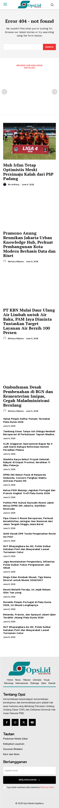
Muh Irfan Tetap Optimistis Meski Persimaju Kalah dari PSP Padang (28, 171)
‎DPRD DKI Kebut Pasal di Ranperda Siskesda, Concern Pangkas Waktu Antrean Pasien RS (24, 477)
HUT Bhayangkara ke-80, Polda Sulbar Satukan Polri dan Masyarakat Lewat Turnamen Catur (27, 549)
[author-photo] (5, 184)
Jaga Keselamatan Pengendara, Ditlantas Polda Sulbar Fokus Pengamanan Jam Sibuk (29, 564)
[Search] (49, 47)
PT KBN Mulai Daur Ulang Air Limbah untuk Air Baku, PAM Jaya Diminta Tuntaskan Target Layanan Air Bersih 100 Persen (29, 321)
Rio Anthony (13, 184)
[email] (29, 771)
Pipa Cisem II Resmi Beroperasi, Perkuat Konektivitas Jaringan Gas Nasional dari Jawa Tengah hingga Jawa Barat (28, 521)
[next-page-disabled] (54, 92)
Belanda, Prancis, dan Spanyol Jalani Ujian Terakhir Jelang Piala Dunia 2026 (29, 616)
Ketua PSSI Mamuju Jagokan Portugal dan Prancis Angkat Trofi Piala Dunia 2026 (29, 492)
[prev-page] (4, 92)
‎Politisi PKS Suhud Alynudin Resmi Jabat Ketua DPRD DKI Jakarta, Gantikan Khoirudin (28, 505)
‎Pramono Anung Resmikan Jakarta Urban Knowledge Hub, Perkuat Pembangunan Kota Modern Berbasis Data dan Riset (29, 244)
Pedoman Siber (47, 787)
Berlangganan (29, 779)
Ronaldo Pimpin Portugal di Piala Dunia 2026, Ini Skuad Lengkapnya (27, 604)
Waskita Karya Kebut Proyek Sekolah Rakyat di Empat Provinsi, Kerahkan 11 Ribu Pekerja (26, 462)
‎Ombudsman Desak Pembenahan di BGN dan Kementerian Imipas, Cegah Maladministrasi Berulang (28, 396)
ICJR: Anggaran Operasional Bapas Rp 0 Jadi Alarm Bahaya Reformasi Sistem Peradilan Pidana (27, 446)
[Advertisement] (29, 90)
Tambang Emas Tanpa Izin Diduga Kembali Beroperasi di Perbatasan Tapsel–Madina (29, 433)
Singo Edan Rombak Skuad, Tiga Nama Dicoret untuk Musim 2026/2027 (27, 579)
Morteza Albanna (16, 261)
